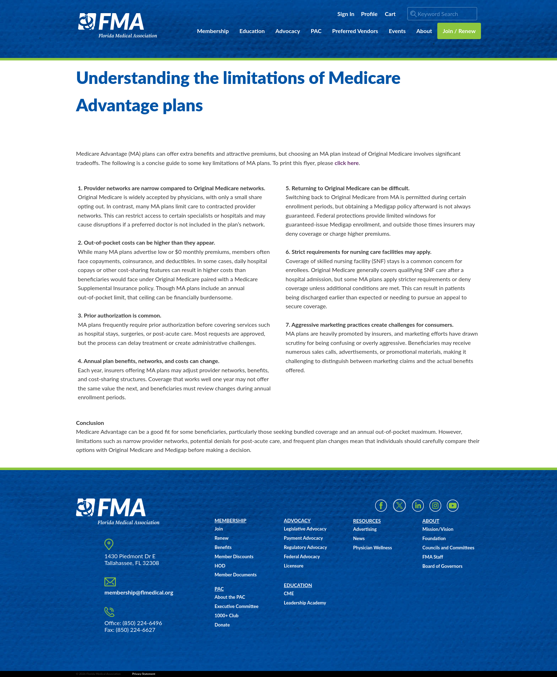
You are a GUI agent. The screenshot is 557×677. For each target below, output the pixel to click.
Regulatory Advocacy (305, 547)
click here (347, 162)
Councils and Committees (448, 547)
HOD (220, 566)
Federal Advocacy (302, 556)
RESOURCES (367, 521)
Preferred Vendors (355, 30)
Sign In (346, 13)
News (359, 538)
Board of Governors (442, 566)
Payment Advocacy (303, 538)
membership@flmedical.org (138, 592)
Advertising (365, 529)
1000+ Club (226, 615)
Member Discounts (234, 556)
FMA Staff (432, 557)
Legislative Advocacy (305, 529)
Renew (221, 538)
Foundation (434, 538)
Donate (222, 625)
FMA (117, 25)
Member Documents (235, 574)
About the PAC (230, 597)
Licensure (293, 566)
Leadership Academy (305, 603)
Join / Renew (459, 30)
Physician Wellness (372, 547)
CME (289, 593)
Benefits (223, 547)
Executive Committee (237, 606)
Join (219, 529)
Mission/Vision (437, 529)
